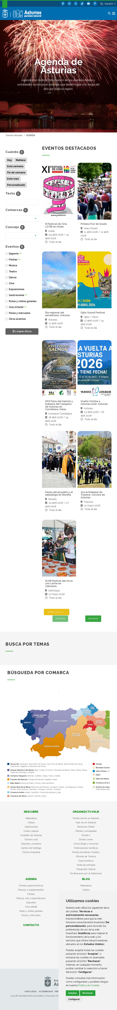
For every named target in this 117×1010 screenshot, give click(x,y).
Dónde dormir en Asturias (86, 818)
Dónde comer (86, 839)
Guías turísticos (86, 860)
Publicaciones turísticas (86, 848)
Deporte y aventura (31, 843)
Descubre (31, 811)
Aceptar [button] (72, 993)
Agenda (31, 879)
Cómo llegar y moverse (86, 843)
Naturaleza (31, 818)
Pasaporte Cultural (85, 869)
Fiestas (31, 894)
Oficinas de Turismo (86, 856)
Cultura (31, 822)
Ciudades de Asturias (31, 835)
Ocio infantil (31, 906)
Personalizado (16, 185)
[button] (110, 3)
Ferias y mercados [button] (19, 313)
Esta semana (15, 166)
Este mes (13, 178)
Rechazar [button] (87, 993)
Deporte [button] (14, 253)
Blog (86, 879)
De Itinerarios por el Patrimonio (86, 873)
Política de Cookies (88, 985)
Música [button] (13, 265)
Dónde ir (86, 835)
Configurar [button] (74, 999)
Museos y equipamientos (31, 889)
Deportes (31, 902)
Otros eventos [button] (17, 319)
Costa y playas (31, 831)
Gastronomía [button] (16, 295)
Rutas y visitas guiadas (31, 911)
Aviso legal (31, 991)
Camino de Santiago (31, 848)
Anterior (60, 618)
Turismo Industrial (31, 852)
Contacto (31, 925)
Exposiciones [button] (16, 289)
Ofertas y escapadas (86, 831)
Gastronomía (31, 826)
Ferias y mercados (31, 915)
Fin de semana (16, 172)
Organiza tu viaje (86, 811)
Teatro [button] (13, 271)
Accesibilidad (46, 991)
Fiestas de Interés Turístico (86, 852)
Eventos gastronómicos (31, 885)
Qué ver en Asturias (86, 822)
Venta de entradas (86, 865)
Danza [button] (12, 277)
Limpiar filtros (22, 331)
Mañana (20, 160)
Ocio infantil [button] (16, 307)
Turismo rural (31, 839)
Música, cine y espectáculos (31, 898)
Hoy (9, 160)
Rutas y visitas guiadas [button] (22, 301)
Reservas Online (85, 826)
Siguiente (93, 618)
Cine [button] (11, 283)
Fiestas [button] (13, 259)
